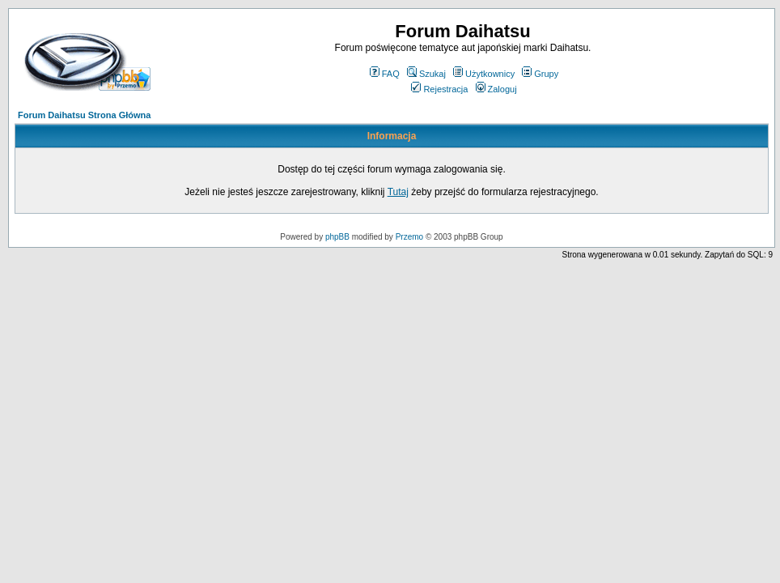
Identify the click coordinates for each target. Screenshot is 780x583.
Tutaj (398, 192)
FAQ (385, 74)
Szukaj (426, 74)
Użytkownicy (484, 74)
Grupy (540, 74)
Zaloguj (496, 89)
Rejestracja (439, 89)
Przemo (409, 236)
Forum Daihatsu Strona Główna (84, 115)
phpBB (337, 236)
